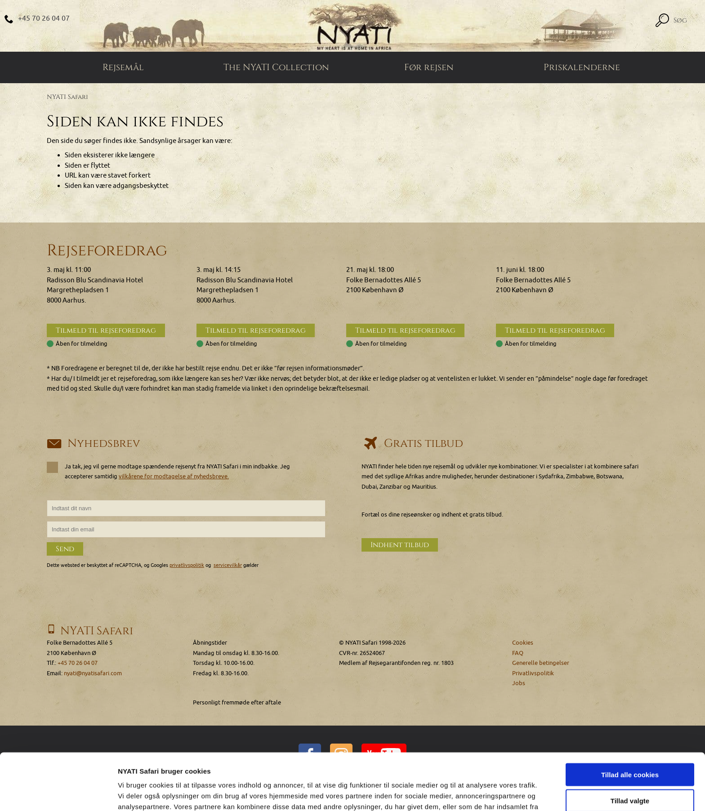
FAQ (517, 653)
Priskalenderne (582, 67)
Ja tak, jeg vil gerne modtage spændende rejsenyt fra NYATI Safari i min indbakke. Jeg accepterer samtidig (168, 471)
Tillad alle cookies (630, 721)
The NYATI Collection (276, 67)
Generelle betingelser (540, 663)
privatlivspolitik (187, 565)
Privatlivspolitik (533, 673)
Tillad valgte (630, 748)
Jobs (518, 683)
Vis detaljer (467, 793)
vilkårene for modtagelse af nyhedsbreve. (174, 476)
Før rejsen (429, 67)
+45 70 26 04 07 (44, 18)
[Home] (352, 26)
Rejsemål (123, 67)
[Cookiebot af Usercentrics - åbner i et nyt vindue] (58, 793)
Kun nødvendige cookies (630, 774)
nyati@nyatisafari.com (93, 673)
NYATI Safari (67, 97)
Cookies (522, 642)
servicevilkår (228, 565)
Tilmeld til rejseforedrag (106, 330)
